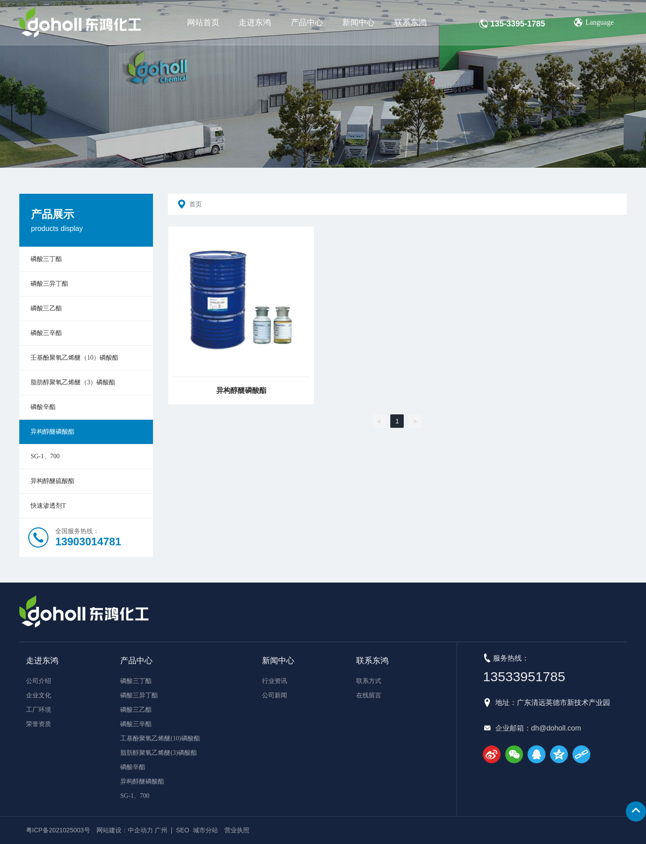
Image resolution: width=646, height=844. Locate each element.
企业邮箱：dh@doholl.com (538, 728)
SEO (182, 830)
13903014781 (88, 541)
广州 (161, 830)
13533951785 (524, 676)
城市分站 (205, 830)
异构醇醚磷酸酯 (241, 390)
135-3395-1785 (517, 23)
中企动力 (140, 830)
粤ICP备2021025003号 (58, 830)
